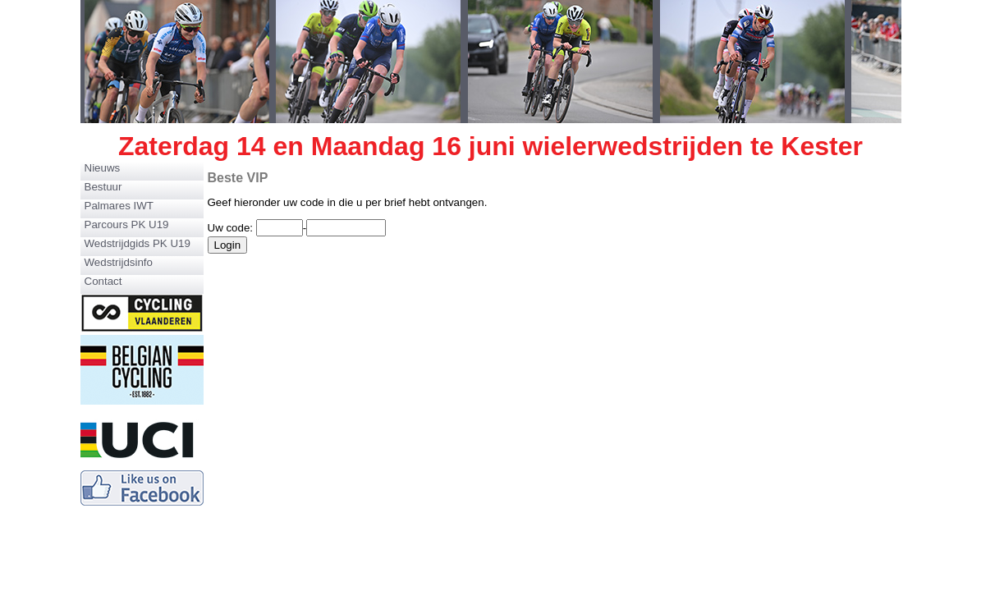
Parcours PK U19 (127, 224)
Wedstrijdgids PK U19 (137, 243)
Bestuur (103, 187)
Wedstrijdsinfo (119, 262)
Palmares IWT (119, 205)
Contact (103, 281)
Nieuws (103, 168)
